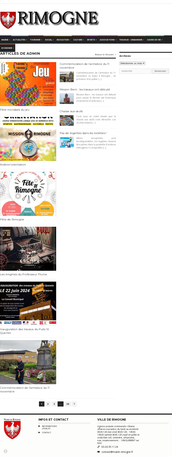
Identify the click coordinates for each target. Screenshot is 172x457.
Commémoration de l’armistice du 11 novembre (25, 389)
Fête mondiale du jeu (14, 109)
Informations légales (47, 427)
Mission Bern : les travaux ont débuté (85, 89)
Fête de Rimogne (12, 219)
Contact (44, 432)
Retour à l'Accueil (105, 54)
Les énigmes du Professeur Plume (23, 274)
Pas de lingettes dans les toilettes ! (83, 133)
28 (67, 403)
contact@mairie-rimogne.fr (115, 452)
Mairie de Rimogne (50, 19)
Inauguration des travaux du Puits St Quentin (24, 331)
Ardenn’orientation (13, 164)
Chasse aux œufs (71, 111)
